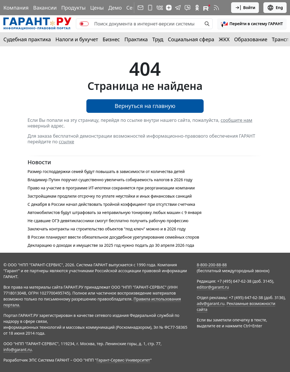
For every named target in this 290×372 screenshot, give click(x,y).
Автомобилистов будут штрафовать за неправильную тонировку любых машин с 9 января (114, 212)
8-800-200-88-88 (212, 264)
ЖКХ (224, 39)
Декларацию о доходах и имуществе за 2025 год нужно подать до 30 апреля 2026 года (110, 245)
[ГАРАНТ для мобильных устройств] (150, 7)
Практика (136, 39)
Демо (115, 7)
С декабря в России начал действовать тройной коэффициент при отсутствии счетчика (111, 204)
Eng (275, 7)
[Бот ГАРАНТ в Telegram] (187, 7)
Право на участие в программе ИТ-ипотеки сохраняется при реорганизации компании (111, 188)
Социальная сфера (191, 39)
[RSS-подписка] (216, 7)
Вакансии (45, 7)
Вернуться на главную (145, 106)
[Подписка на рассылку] (140, 7)
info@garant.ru (17, 349)
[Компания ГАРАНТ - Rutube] (206, 7)
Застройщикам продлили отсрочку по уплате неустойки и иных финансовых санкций (109, 196)
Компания (16, 7)
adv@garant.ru (211, 303)
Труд (157, 39)
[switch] (84, 23)
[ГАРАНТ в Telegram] (177, 7)
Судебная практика (27, 39)
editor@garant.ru (213, 287)
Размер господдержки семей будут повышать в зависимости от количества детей (106, 171)
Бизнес (111, 39)
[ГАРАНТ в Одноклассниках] (197, 7)
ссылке (66, 142)
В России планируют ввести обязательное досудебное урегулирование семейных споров (113, 237)
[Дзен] (169, 7)
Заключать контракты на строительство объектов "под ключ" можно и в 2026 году (106, 229)
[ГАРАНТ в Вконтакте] (159, 7)
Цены (97, 7)
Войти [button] (245, 7)
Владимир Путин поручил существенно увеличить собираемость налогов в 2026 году (109, 179)
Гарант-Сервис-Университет (123, 360)
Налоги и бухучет (77, 39)
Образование (250, 39)
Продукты (73, 7)
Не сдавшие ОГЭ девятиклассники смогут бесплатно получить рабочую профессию (107, 220)
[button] (252, 23)
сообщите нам (236, 120)
